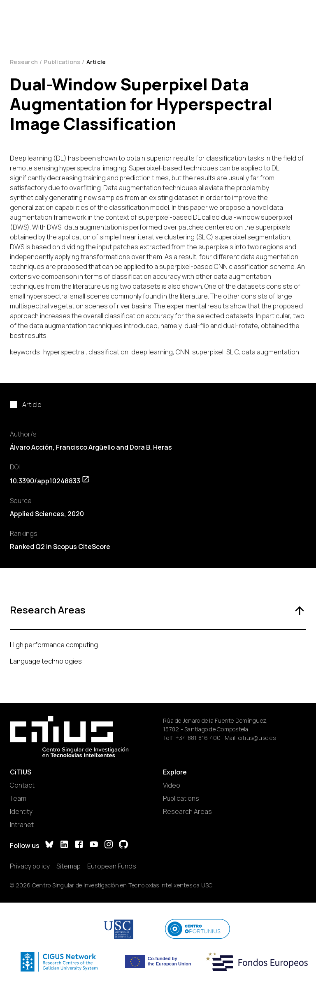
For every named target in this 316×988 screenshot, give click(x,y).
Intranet (22, 824)
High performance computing (54, 644)
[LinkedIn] (64, 845)
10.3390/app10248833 (50, 480)
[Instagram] (109, 845)
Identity (21, 811)
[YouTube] (94, 845)
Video (171, 785)
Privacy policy (30, 866)
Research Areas (187, 811)
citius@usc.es (257, 738)
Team (18, 798)
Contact (22, 785)
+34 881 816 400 (198, 738)
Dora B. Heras (151, 447)
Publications (62, 62)
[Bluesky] (49, 845)
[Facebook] (79, 845)
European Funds (111, 866)
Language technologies (46, 661)
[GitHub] (123, 845)
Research (24, 62)
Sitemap (68, 866)
